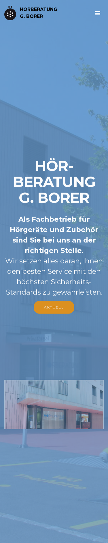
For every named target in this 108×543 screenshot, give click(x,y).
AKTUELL (54, 307)
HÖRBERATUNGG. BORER (38, 13)
